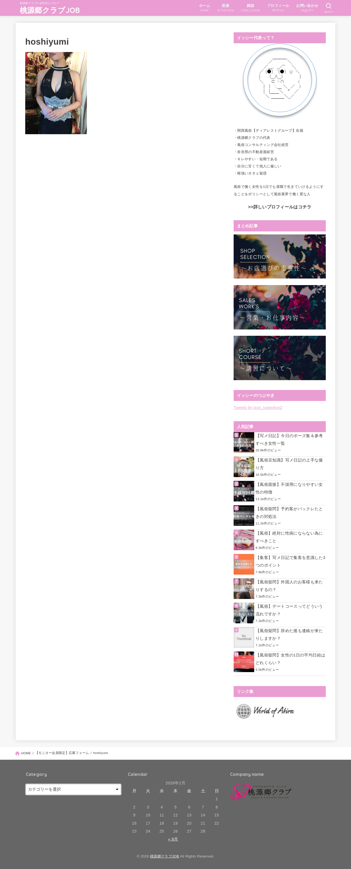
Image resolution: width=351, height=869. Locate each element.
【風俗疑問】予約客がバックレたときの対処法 (289, 513)
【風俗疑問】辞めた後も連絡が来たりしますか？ (289, 635)
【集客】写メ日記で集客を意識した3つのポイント (290, 561)
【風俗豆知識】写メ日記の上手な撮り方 (289, 464)
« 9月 (173, 839)
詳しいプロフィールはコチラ (282, 207)
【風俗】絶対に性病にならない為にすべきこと (289, 537)
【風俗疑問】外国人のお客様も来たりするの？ (289, 586)
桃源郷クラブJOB (50, 10)
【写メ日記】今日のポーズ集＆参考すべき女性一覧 (289, 440)
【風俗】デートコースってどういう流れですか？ (289, 610)
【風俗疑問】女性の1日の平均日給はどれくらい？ (290, 659)
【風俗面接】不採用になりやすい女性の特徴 (289, 488)
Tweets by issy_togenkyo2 (258, 407)
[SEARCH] (328, 8)
